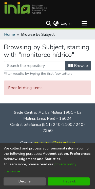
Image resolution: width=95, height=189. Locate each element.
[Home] (25, 8)
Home (9, 34)
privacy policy (65, 164)
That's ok (68, 181)
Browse (78, 65)
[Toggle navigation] (84, 23)
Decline (24, 181)
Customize (12, 171)
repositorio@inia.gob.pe (54, 142)
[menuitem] (56, 23)
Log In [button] (66, 23)
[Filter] (34, 65)
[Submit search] (48, 23)
